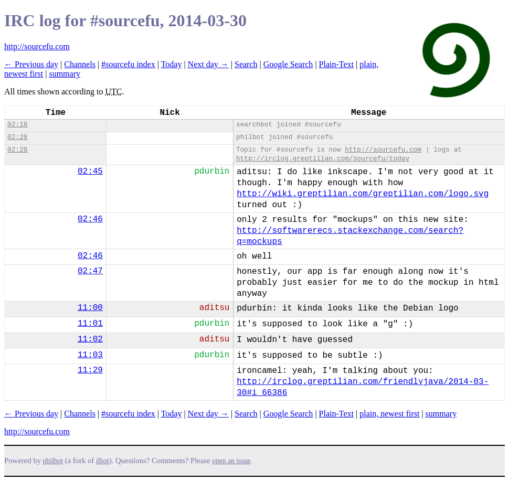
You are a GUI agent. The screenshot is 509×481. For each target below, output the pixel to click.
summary (64, 73)
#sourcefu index (128, 64)
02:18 (17, 125)
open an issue (231, 461)
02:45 (90, 171)
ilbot (102, 461)
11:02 (90, 339)
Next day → (208, 64)
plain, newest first (389, 413)
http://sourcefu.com (37, 46)
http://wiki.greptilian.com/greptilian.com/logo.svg (363, 194)
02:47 (90, 271)
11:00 (90, 308)
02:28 (17, 137)
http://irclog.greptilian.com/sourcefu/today (322, 159)
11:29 (90, 370)
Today (171, 64)
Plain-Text (336, 64)
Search (246, 64)
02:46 (90, 219)
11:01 (90, 323)
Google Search (288, 64)
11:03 (90, 355)
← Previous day (31, 64)
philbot (53, 461)
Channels (80, 64)
